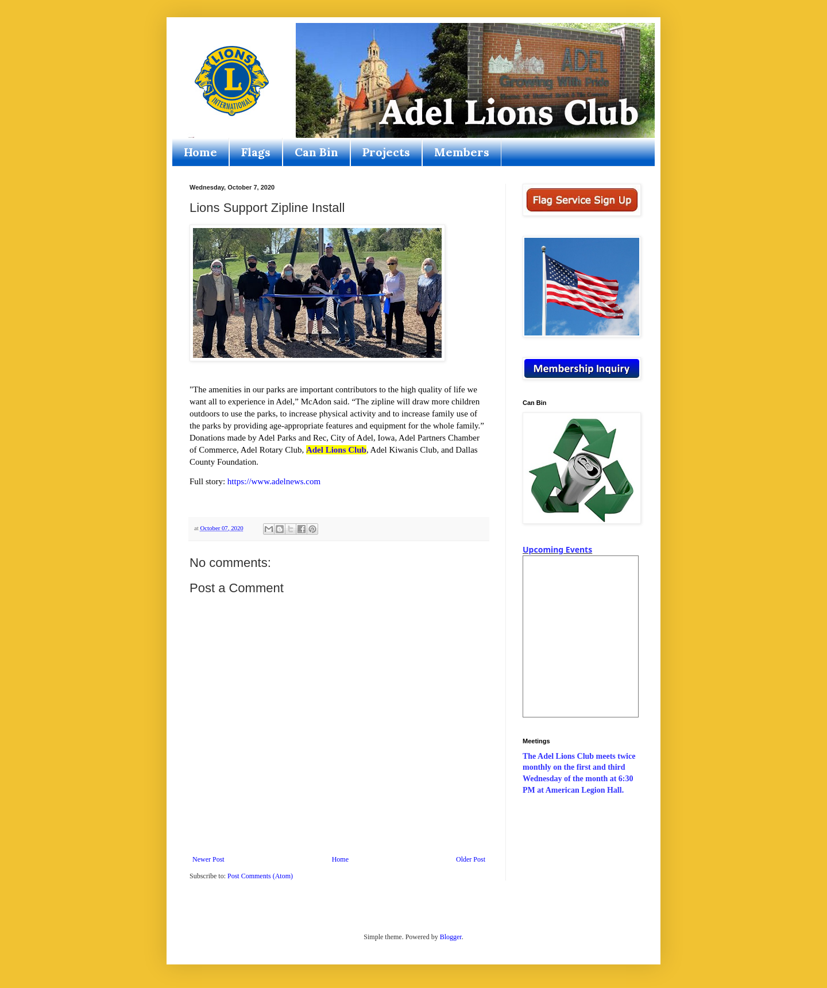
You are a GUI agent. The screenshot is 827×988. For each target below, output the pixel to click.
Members (461, 152)
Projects (386, 152)
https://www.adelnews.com (273, 481)
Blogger (451, 937)
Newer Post (208, 859)
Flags (255, 152)
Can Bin (316, 152)
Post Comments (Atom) (260, 876)
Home (200, 152)
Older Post (470, 859)
